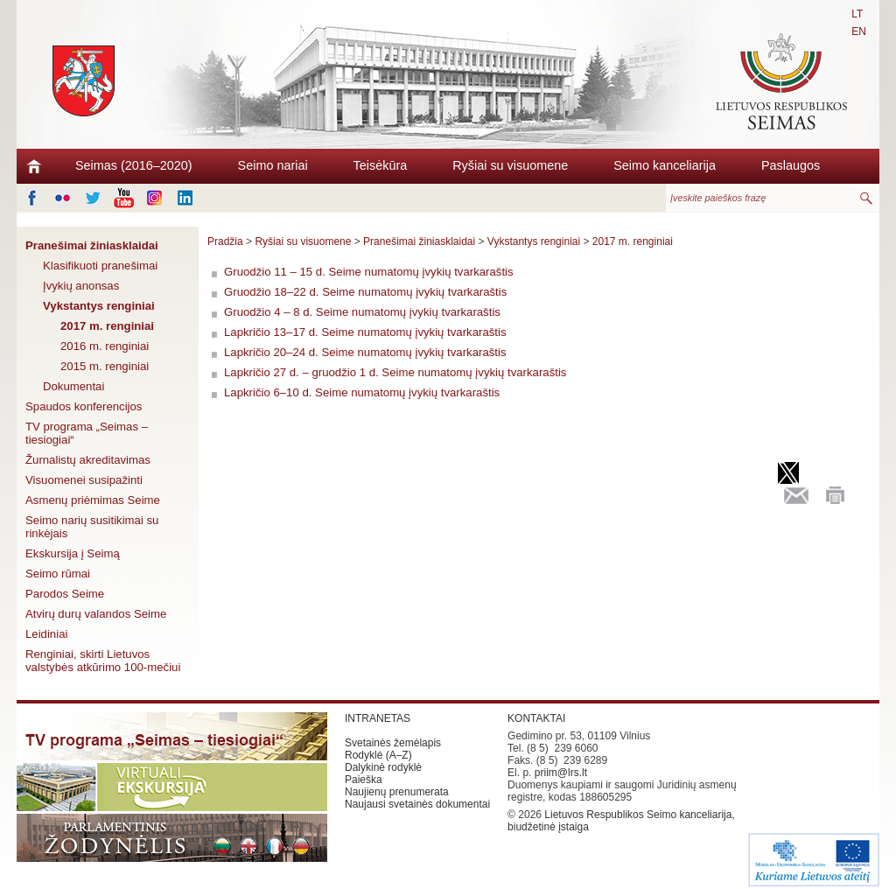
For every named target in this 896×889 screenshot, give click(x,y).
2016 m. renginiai (104, 346)
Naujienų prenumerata (397, 792)
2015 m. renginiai (104, 366)
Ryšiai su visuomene (510, 165)
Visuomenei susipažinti (84, 479)
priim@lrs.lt (561, 772)
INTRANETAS (377, 718)
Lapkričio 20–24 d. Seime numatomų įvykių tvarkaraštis (365, 352)
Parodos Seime (64, 593)
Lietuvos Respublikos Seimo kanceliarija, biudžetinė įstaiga (621, 820)
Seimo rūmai (57, 573)
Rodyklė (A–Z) (378, 755)
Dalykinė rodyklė (383, 767)
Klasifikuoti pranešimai (100, 265)
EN (858, 31)
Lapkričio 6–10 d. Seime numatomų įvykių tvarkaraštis (362, 392)
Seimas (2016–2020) (133, 165)
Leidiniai (46, 633)
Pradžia (225, 241)
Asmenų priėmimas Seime (92, 500)
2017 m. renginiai (107, 325)
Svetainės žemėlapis (393, 743)
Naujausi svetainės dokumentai (417, 804)
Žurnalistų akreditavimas (87, 459)
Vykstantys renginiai (99, 305)
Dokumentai (73, 386)
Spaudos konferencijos (83, 406)
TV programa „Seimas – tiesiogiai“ (86, 433)
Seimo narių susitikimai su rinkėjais (91, 527)
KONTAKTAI (536, 718)
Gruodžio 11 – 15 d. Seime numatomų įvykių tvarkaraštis (369, 271)
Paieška (363, 780)
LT (857, 14)
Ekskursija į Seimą (72, 553)
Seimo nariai (273, 165)
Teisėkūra (381, 165)
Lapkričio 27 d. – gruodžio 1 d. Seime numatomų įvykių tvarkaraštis (395, 372)
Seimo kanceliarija (664, 165)
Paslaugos (790, 165)
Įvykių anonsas (81, 285)
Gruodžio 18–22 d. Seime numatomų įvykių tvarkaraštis (365, 291)
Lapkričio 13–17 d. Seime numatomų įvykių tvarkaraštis (365, 332)
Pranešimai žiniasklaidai (91, 245)
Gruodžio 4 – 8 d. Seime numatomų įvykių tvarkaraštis (362, 311)
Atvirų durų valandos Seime (95, 613)
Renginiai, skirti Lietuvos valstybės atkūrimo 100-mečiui (102, 661)
